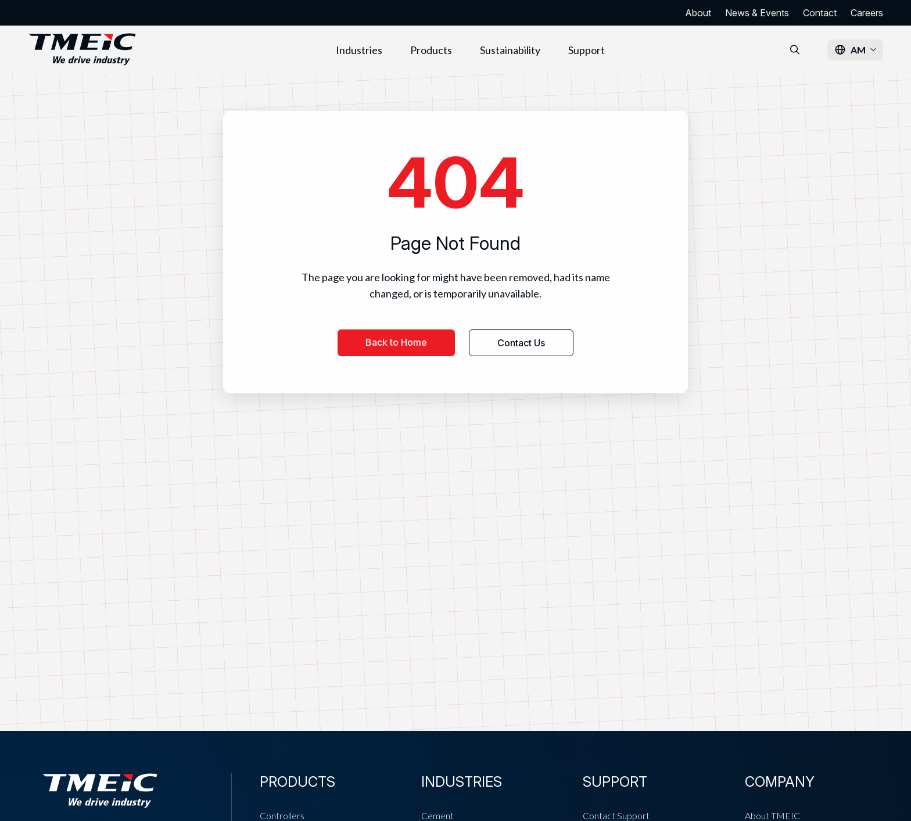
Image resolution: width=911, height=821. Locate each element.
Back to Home (396, 342)
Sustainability (510, 50)
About (698, 13)
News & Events (757, 13)
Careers (867, 13)
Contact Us (521, 343)
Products (431, 50)
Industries (359, 50)
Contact (820, 13)
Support (586, 50)
